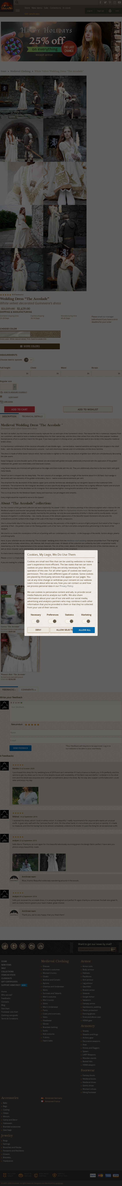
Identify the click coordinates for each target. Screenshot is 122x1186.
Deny (38, 629)
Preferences (52, 614)
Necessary (36, 614)
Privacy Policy (66, 586)
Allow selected (64, 629)
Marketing (86, 614)
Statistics (69, 614)
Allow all (85, 630)
